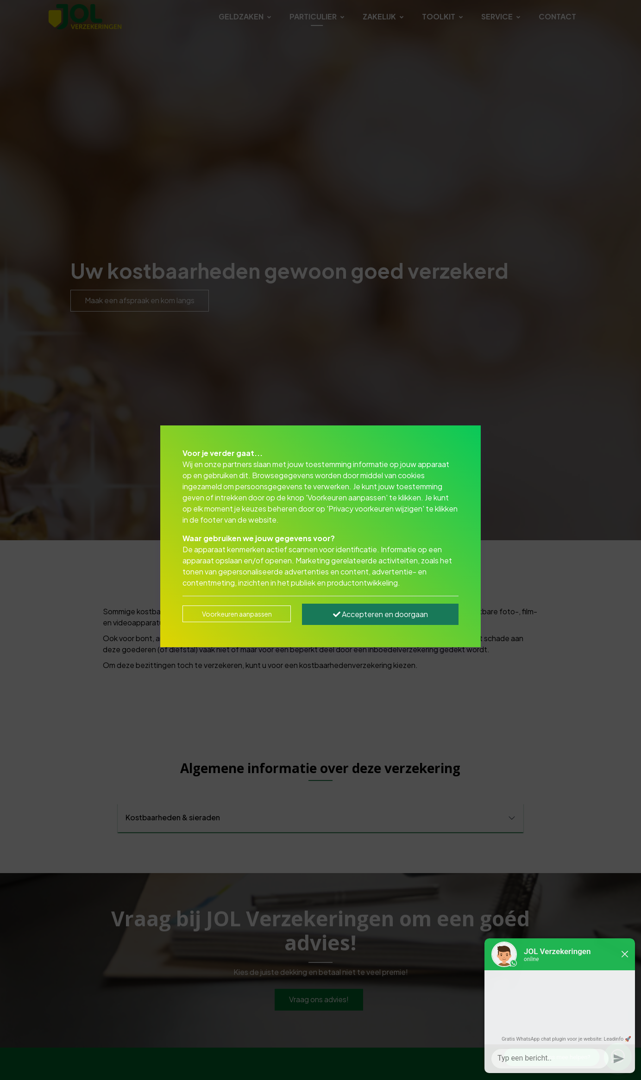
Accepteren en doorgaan (380, 614)
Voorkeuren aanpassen (237, 614)
